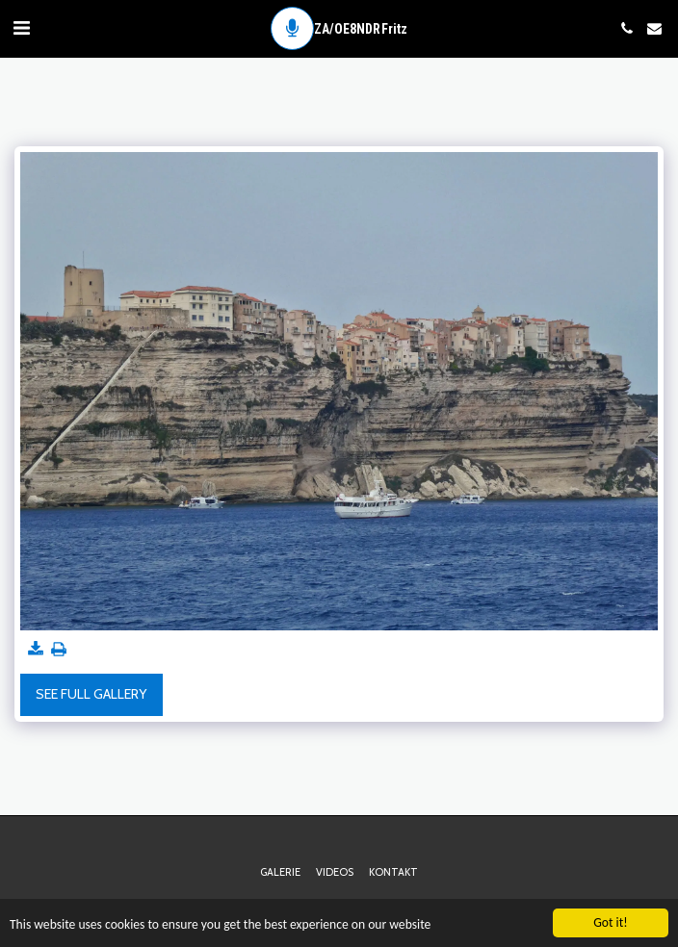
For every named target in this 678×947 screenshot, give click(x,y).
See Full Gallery (91, 694)
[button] (21, 28)
